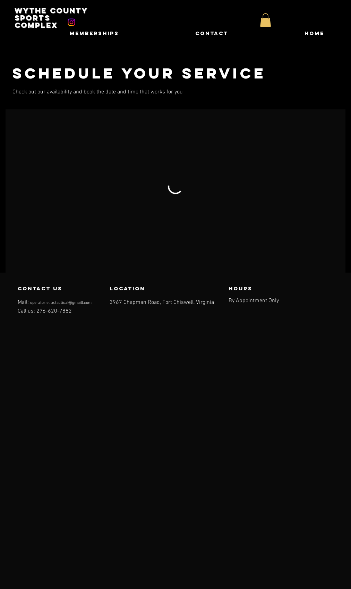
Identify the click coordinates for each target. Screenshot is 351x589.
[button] (265, 20)
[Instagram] (71, 22)
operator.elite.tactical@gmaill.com (61, 302)
